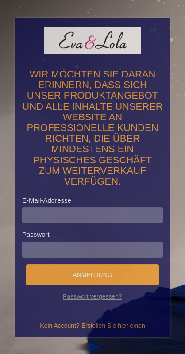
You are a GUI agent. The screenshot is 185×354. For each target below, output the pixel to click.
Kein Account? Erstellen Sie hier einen (92, 325)
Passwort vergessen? (92, 296)
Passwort (36, 234)
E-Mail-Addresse (46, 200)
